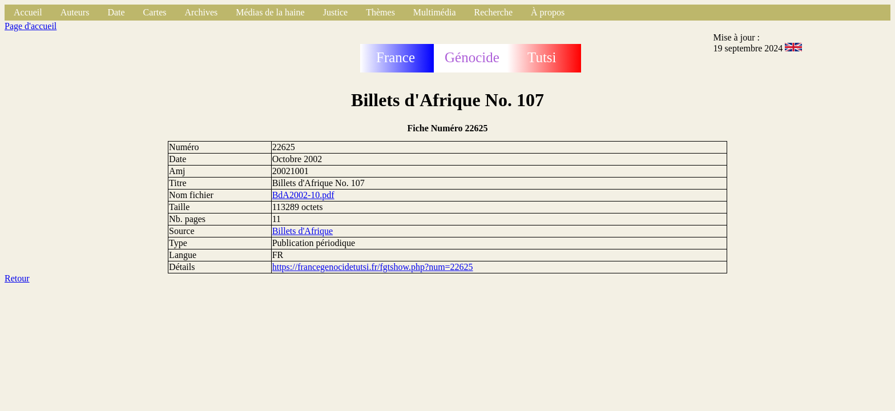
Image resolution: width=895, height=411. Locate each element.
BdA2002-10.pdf (303, 195)
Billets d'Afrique (302, 231)
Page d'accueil (31, 26)
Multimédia (434, 12)
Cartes (155, 12)
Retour (17, 278)
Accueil (28, 12)
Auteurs (75, 12)
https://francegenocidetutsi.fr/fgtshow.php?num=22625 (372, 267)
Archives (200, 12)
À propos (548, 12)
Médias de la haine (270, 12)
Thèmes (380, 12)
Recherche (493, 12)
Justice (335, 12)
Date (115, 12)
